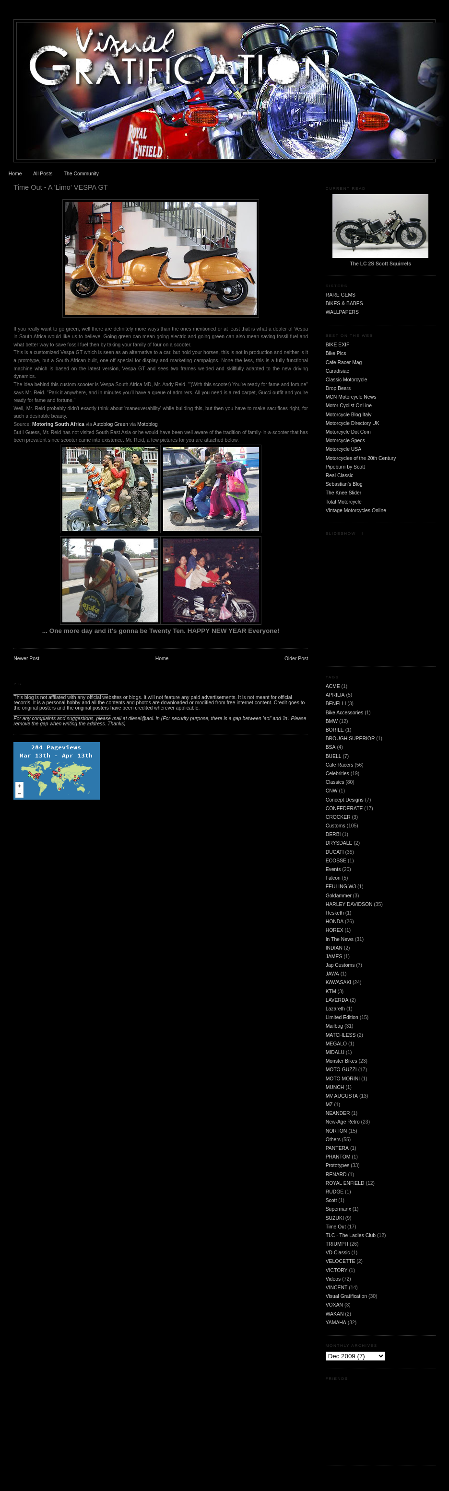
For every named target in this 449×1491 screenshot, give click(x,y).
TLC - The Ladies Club (351, 1235)
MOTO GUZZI (341, 1069)
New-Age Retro (343, 1121)
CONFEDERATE (344, 808)
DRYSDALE (339, 843)
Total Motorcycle (344, 502)
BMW (332, 721)
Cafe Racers (340, 765)
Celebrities (337, 773)
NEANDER (338, 1113)
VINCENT (337, 1287)
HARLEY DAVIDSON (349, 904)
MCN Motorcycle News (351, 397)
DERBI (333, 834)
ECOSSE (336, 860)
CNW (332, 790)
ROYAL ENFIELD (345, 1183)
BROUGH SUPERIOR (350, 738)
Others (333, 1139)
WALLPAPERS (342, 312)
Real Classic (340, 475)
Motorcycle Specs (345, 440)
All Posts (42, 173)
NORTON (336, 1131)
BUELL (334, 756)
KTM (331, 991)
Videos (333, 1279)
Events (333, 869)
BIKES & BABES (344, 303)
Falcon (333, 878)
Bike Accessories (345, 712)
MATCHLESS (341, 1035)
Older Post (296, 658)
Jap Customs (340, 965)
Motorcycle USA (344, 449)
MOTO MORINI (343, 1078)
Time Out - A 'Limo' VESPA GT (60, 187)
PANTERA (337, 1148)
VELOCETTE (340, 1261)
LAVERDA (337, 1000)
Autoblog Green (111, 424)
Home (15, 173)
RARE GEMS (340, 295)
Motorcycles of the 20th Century (361, 458)
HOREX (334, 930)
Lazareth (335, 1008)
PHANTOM (338, 1156)
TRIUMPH (337, 1244)
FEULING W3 (341, 886)
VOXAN (334, 1304)
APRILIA (335, 695)
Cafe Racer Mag (344, 362)
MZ (329, 1104)
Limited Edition (342, 1017)
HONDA (335, 921)
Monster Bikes (341, 1061)
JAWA (332, 973)
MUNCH (335, 1087)
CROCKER (338, 817)
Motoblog (147, 424)
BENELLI (336, 703)
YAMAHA (336, 1322)
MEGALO (336, 1043)
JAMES (334, 956)
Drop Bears (338, 388)
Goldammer (339, 895)
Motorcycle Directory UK (352, 423)
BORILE (335, 730)
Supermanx (338, 1209)
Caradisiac (337, 371)
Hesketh (335, 913)
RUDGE (335, 1191)
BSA (331, 747)
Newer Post (26, 658)
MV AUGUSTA (342, 1096)
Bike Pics (336, 353)
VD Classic (338, 1252)
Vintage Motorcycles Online (356, 510)
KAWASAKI (339, 982)
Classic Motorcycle (346, 379)
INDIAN (334, 948)
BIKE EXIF (338, 344)
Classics (335, 782)
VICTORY (337, 1270)
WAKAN (335, 1314)
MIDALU (335, 1052)
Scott (331, 1200)
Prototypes (338, 1165)
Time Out (336, 1226)
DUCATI (335, 852)
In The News (340, 939)
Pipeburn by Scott (345, 467)
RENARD (336, 1174)
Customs (335, 825)
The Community (81, 173)
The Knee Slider (344, 492)
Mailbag (334, 1026)
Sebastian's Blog (344, 484)
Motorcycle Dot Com (348, 432)
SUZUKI (335, 1218)
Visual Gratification (346, 1296)
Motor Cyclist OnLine (349, 405)
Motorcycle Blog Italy (349, 414)
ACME (333, 686)
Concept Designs (345, 800)
